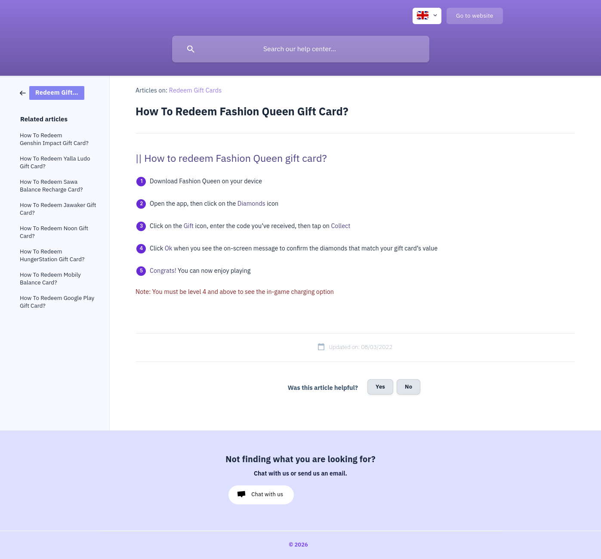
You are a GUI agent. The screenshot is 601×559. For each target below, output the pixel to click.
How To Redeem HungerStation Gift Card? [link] (52, 255)
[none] (427, 16)
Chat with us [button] (267, 494)
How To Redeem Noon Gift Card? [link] (54, 232)
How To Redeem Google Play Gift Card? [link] (57, 301)
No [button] (408, 387)
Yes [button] (380, 387)
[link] (52, 92)
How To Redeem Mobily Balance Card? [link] (50, 278)
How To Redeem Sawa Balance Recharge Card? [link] (51, 185)
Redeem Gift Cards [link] (195, 90)
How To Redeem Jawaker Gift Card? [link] (58, 209)
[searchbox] (300, 49)
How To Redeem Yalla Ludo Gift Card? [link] (55, 162)
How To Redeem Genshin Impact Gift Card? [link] (54, 139)
